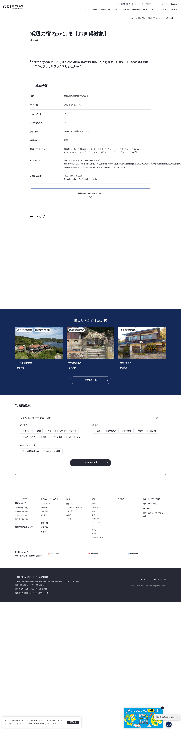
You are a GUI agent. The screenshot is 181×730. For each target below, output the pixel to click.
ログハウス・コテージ (67, 431)
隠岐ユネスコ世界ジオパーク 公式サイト (32, 593)
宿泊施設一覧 (90, 380)
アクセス (173, 10)
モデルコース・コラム (111, 10)
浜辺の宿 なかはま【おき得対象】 (161, 18)
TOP (133, 18)
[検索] (163, 4)
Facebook (133, 554)
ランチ (94, 526)
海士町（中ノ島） (21, 515)
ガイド (144, 10)
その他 (68, 519)
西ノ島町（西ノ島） (22, 511)
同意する (73, 722)
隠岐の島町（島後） (22, 508)
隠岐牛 (94, 504)
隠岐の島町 (112, 431)
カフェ (94, 534)
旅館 (39, 431)
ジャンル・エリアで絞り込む (36, 418)
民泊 (44, 437)
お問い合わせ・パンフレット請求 (154, 514)
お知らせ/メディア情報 (151, 499)
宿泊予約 (126, 10)
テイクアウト (96, 522)
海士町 (140, 431)
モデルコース (45, 504)
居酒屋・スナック (98, 537)
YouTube (93, 554)
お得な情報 (45, 511)
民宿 (49, 431)
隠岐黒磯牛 (96, 507)
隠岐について (20, 503)
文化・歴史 (70, 511)
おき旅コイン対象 (53, 451)
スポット (154, 10)
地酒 (93, 515)
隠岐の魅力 (45, 507)
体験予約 (136, 10)
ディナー (95, 530)
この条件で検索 (90, 462)
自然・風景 (70, 504)
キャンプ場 (57, 437)
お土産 (68, 515)
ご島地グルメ (96, 519)
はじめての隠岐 (92, 10)
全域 (98, 431)
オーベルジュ (74, 437)
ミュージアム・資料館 (74, 507)
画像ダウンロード (127, 4)
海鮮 (93, 511)
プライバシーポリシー (35, 724)
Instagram (53, 554)
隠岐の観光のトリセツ (24, 527)
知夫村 (153, 431)
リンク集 (142, 579)
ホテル (27, 431)
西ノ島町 (127, 431)
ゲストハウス (30, 437)
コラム (43, 515)
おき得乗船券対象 (32, 451)
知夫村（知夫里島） (22, 519)
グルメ (164, 10)
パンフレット (148, 508)
